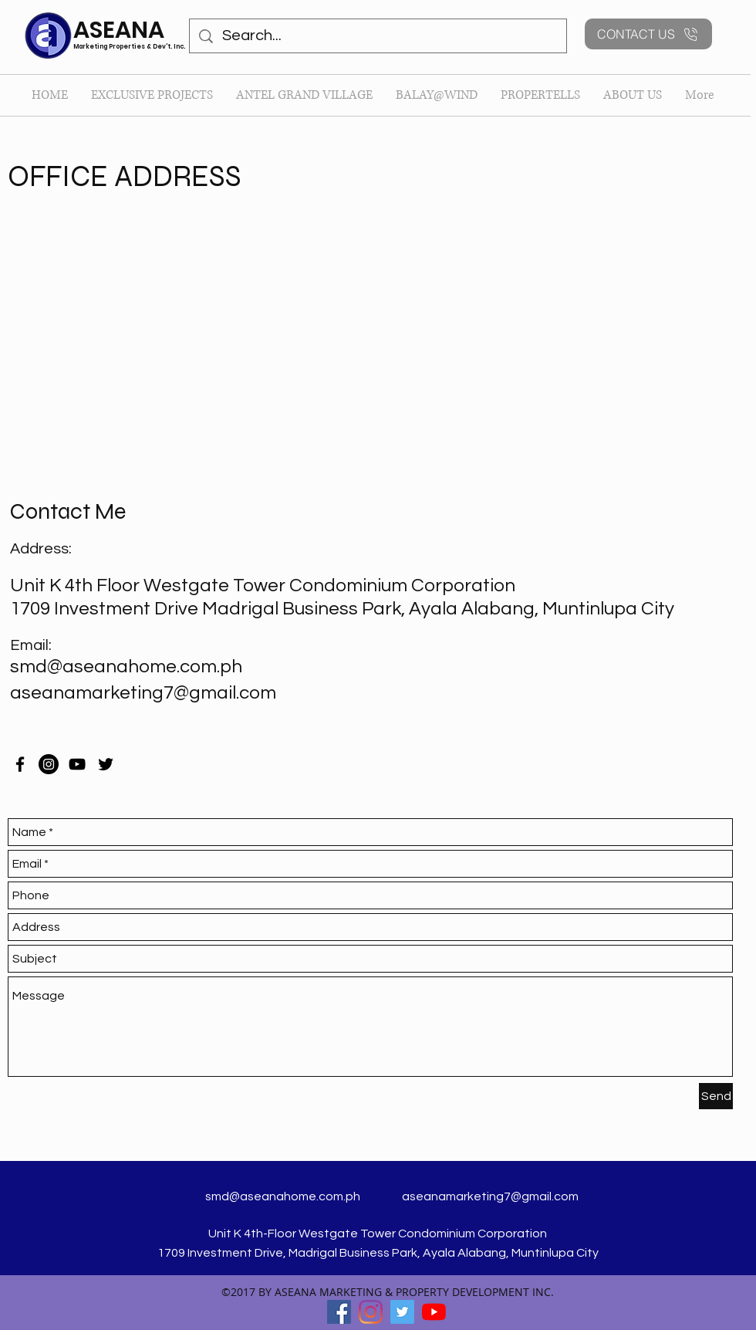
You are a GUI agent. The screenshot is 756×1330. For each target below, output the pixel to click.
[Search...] (378, 35)
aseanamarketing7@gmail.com (143, 692)
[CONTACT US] (648, 34)
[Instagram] (49, 764)
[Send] (716, 1096)
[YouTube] (77, 764)
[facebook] (20, 764)
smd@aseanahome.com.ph (126, 666)
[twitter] (106, 764)
